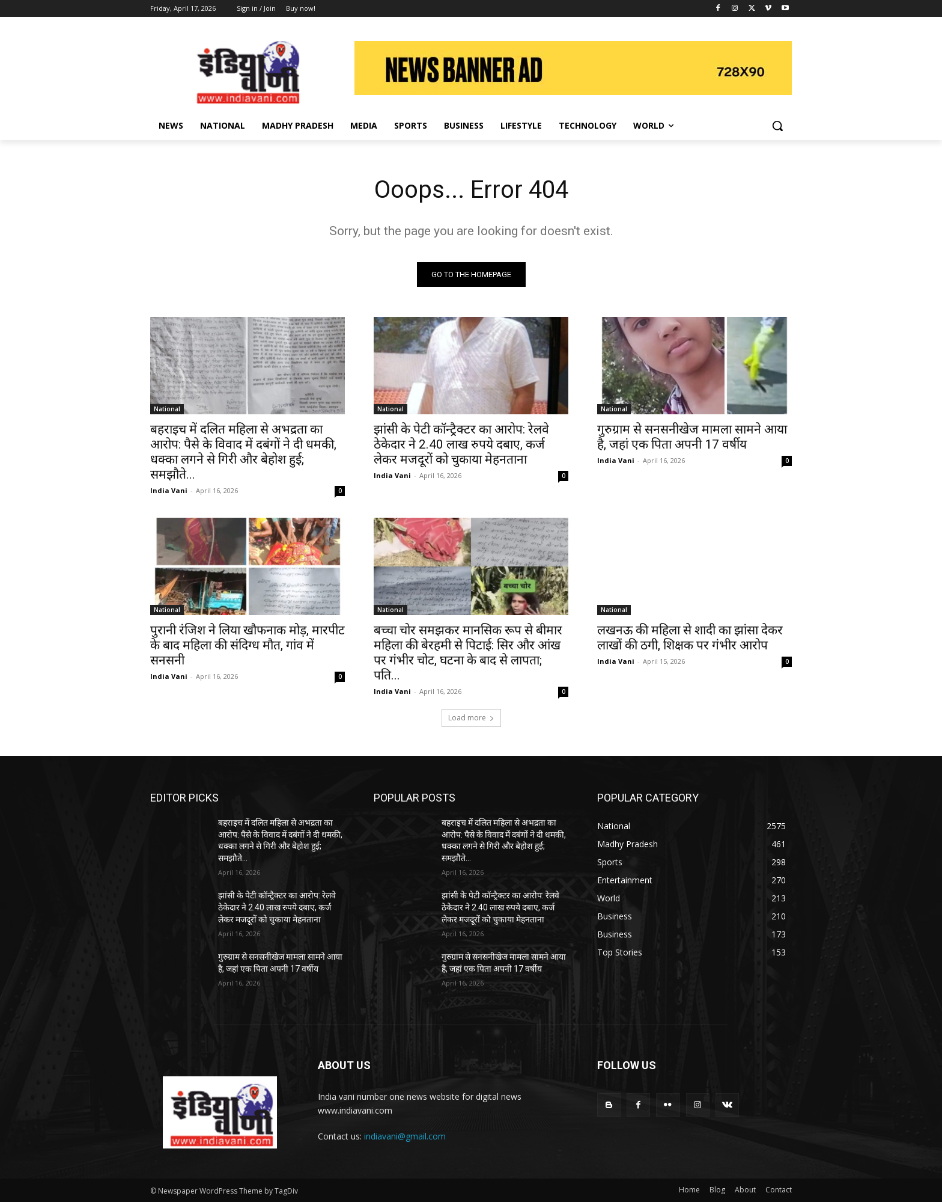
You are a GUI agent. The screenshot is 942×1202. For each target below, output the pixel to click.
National (167, 409)
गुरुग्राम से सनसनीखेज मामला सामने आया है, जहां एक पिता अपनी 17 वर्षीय (692, 437)
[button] (777, 125)
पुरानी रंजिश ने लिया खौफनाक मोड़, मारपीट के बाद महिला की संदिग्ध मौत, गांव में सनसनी (247, 645)
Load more (471, 718)
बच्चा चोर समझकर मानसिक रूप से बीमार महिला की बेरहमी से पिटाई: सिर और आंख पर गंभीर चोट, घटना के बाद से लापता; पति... (468, 652)
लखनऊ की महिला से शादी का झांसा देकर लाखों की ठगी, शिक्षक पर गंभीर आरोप (690, 637)
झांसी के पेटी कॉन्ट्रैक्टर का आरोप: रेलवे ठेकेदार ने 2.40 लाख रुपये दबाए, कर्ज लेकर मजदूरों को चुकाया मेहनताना (461, 444)
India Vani (168, 490)
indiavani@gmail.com (405, 1136)
